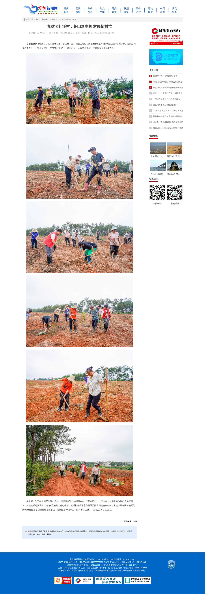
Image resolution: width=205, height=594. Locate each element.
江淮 (162, 12)
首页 (38, 19)
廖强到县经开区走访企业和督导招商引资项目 (172, 128)
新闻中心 (45, 19)
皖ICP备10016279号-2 (67, 562)
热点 (102, 8)
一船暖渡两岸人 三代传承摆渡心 (166, 99)
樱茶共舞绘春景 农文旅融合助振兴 (167, 116)
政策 (126, 12)
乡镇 (78, 12)
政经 (90, 8)
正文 (74, 19)
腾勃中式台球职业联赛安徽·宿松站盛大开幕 (171, 87)
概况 (66, 8)
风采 (150, 12)
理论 (150, 8)
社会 (90, 12)
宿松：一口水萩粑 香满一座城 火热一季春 (170, 93)
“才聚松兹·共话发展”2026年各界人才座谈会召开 (173, 110)
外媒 (114, 8)
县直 (66, 12)
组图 (174, 12)
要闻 (78, 8)
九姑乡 (63, 33)
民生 (138, 8)
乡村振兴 (67, 19)
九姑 (59, 19)
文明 (102, 12)
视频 (126, 8)
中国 (162, 8)
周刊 (174, 8)
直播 (114, 12)
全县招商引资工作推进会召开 (165, 105)
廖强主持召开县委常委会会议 (165, 76)
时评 (138, 12)
